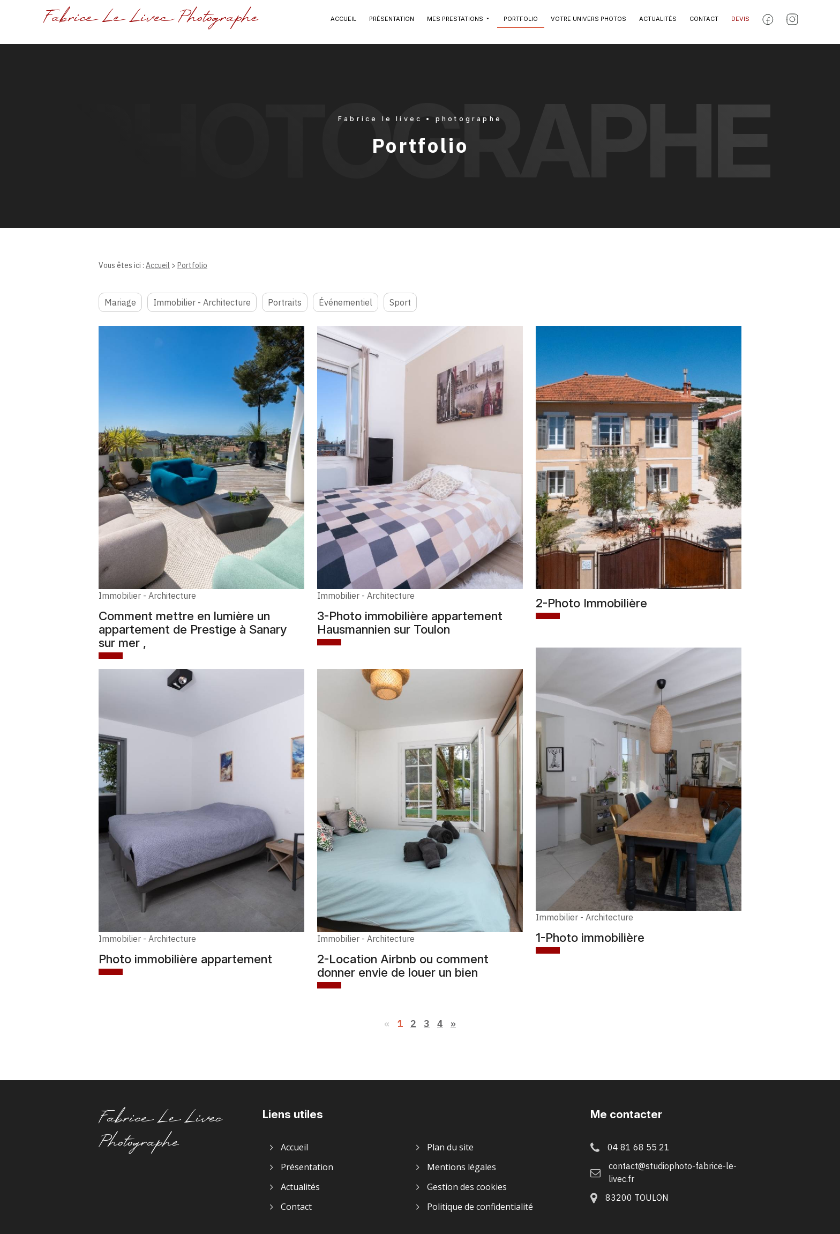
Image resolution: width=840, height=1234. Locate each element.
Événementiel (345, 302)
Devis (740, 22)
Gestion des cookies (467, 1187)
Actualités (658, 22)
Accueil (343, 22)
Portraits (285, 302)
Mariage (120, 302)
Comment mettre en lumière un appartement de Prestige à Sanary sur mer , (193, 629)
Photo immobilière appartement (185, 958)
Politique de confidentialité (480, 1207)
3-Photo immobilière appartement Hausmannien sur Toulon (409, 622)
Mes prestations (455, 22)
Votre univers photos (588, 22)
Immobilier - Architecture (202, 302)
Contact (703, 22)
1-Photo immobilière (590, 937)
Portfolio (521, 22)
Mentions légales (461, 1167)
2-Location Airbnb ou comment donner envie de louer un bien (403, 965)
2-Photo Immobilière (591, 603)
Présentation (391, 22)
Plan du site (450, 1147)
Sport (400, 302)
